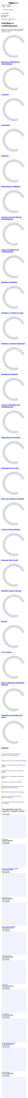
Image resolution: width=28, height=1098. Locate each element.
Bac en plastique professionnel (9, 926)
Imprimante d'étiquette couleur (9, 1043)
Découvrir (15, 755)
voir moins (7, 31)
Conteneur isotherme (6, 955)
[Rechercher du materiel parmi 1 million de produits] (16, 10)
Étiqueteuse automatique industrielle (10, 868)
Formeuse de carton (6, 897)
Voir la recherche (6, 814)
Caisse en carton (5, 1072)
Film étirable (5, 984)
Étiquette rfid (5, 839)
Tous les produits (5, 13)
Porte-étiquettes (5, 1013)
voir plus (3, 31)
